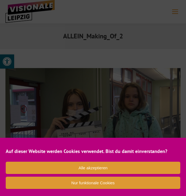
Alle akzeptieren (93, 168)
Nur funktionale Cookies (92, 182)
